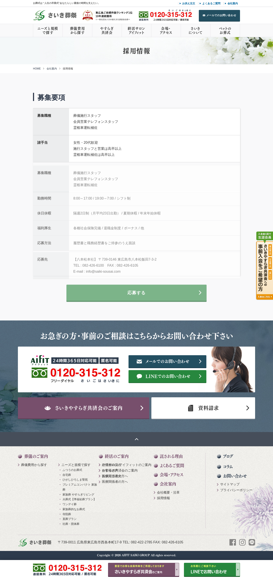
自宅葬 (67, 474)
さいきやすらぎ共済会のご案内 (83, 407)
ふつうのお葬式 (72, 470)
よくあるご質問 (211, 3)
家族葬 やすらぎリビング (78, 494)
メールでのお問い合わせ (221, 15)
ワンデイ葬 (70, 504)
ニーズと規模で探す (48, 30)
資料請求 (203, 407)
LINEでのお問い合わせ (164, 376)
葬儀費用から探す (77, 30)
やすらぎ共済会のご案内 (120, 470)
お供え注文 (188, 3)
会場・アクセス (166, 30)
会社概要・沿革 (168, 492)
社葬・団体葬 (71, 523)
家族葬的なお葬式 (74, 509)
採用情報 (163, 498)
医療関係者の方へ (115, 476)
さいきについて (195, 30)
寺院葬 (67, 514)
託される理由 (171, 456)
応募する (136, 295)
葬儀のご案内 (36, 456)
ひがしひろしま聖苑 (75, 479)
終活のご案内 (117, 456)
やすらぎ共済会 (107, 30)
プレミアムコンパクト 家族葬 (80, 487)
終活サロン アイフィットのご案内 (126, 465)
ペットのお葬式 (225, 30)
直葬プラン (70, 519)
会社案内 (233, 3)
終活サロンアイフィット (136, 30)
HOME (37, 68)
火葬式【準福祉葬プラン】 (79, 499)
